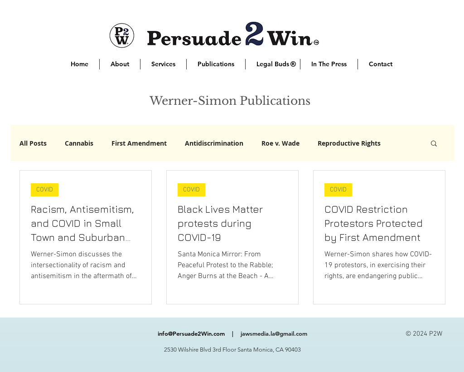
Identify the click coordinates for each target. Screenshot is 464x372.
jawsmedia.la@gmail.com (274, 333)
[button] (434, 144)
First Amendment (139, 143)
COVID (44, 190)
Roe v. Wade (280, 143)
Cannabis (79, 143)
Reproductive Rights (349, 143)
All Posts (33, 143)
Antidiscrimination (214, 143)
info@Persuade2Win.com (191, 333)
